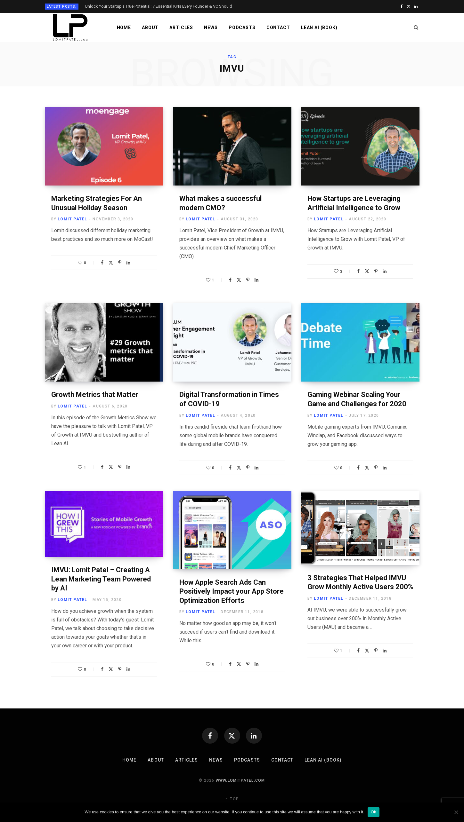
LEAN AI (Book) (319, 27)
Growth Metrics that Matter (94, 395)
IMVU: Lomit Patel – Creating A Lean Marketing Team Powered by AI (101, 579)
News (210, 27)
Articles (181, 27)
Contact (278, 27)
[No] (456, 812)
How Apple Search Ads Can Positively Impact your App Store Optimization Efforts (231, 591)
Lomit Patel (72, 219)
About (150, 27)
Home (124, 27)
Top (232, 798)
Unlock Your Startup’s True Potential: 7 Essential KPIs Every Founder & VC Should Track (158, 6)
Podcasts (242, 27)
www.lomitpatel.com (240, 780)
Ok (373, 812)
